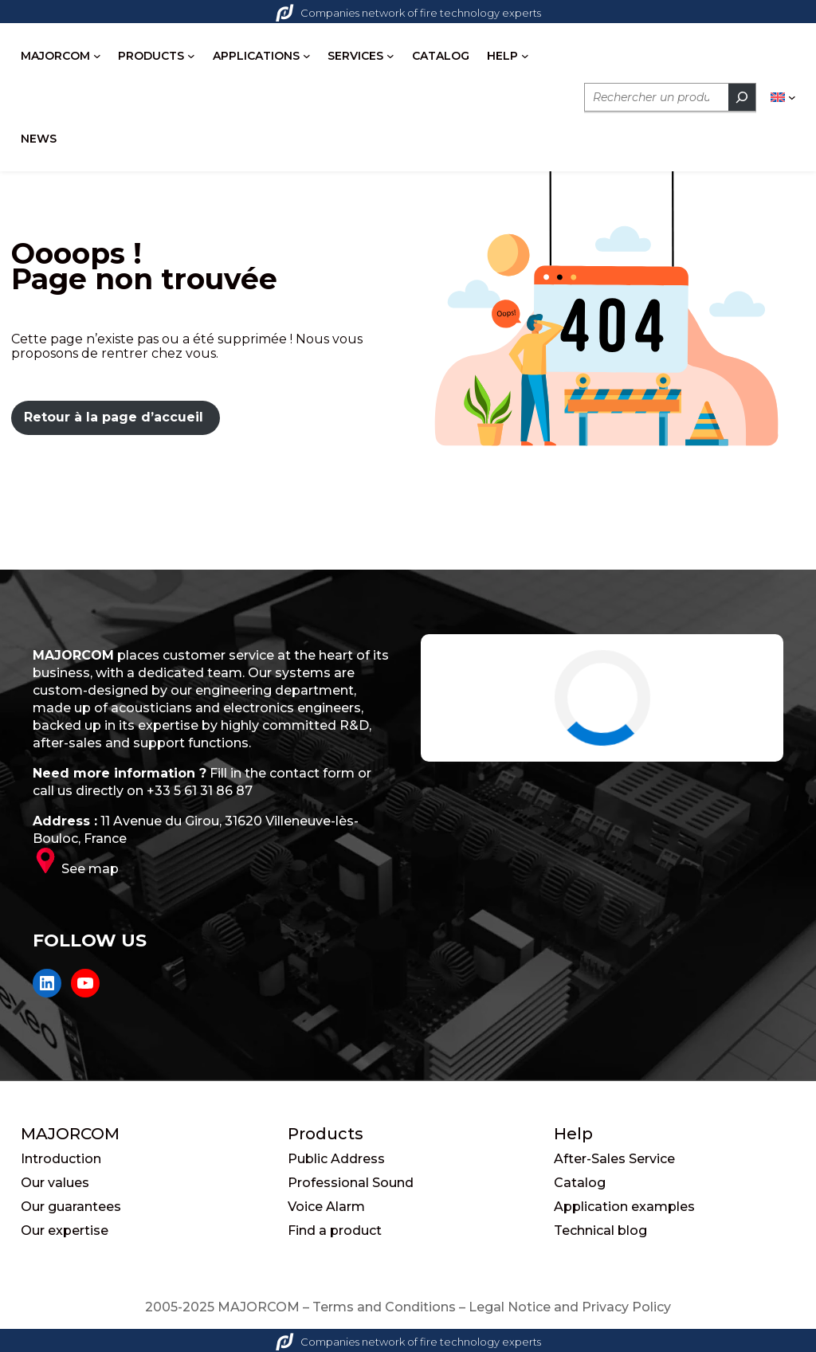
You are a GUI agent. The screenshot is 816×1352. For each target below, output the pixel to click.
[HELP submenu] (525, 56)
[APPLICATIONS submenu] (307, 56)
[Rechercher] (741, 97)
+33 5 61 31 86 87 (200, 790)
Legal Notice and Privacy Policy (570, 1307)
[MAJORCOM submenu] (97, 56)
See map (90, 868)
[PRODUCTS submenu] (191, 56)
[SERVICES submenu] (390, 56)
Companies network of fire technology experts (408, 13)
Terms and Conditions (384, 1307)
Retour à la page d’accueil (113, 417)
